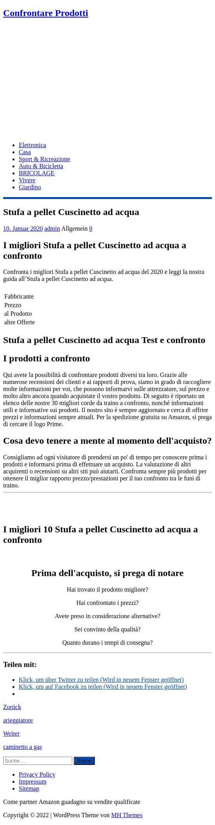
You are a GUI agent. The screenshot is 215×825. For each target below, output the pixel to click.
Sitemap (29, 788)
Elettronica (32, 145)
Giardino (30, 187)
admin (52, 228)
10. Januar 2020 (23, 228)
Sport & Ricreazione (44, 159)
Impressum (32, 781)
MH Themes (126, 815)
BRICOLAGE (37, 173)
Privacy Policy (37, 774)
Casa (25, 152)
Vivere (27, 180)
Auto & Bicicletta (41, 166)
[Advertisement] (107, 80)
